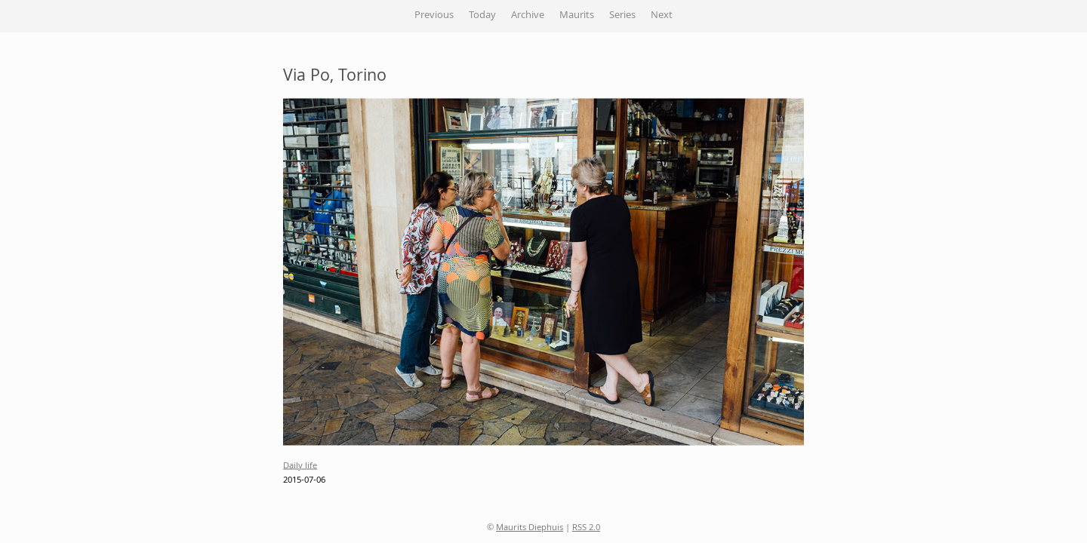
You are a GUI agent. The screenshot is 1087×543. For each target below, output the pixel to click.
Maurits (576, 16)
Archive (527, 16)
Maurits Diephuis (529, 528)
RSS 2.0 (586, 528)
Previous (434, 16)
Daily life (300, 466)
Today (482, 16)
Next (662, 16)
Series (622, 16)
